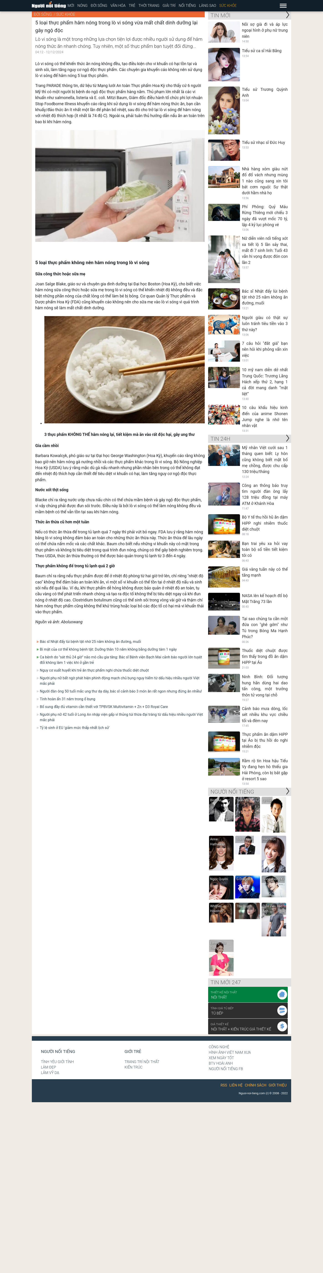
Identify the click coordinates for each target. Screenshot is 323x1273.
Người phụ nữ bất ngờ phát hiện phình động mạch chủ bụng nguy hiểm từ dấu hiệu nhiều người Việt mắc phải (119, 681)
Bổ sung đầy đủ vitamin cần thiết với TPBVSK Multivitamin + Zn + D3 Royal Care (104, 707)
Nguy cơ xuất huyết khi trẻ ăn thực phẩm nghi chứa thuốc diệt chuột (94, 670)
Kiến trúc (133, 1067)
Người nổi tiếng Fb (226, 1069)
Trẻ (132, 5)
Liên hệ (235, 1085)
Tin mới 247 (225, 982)
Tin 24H (220, 439)
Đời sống (99, 5)
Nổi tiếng (187, 5)
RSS (224, 1085)
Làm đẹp (48, 1067)
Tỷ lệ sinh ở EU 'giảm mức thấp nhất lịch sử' (75, 728)
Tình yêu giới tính (57, 1062)
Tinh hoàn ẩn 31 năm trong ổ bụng (67, 699)
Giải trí (169, 5)
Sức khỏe (228, 5)
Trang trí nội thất (141, 1062)
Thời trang (149, 5)
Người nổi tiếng (58, 1051)
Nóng (82, 5)
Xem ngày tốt (221, 1058)
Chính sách (255, 1085)
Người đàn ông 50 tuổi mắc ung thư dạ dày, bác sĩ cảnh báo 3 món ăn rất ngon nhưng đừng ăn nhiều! (121, 691)
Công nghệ (219, 1047)
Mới (71, 5)
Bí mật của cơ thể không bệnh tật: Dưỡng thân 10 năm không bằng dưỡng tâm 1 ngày (108, 649)
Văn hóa (118, 5)
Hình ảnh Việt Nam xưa (230, 1052)
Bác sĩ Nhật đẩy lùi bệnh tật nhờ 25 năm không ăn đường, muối (90, 641)
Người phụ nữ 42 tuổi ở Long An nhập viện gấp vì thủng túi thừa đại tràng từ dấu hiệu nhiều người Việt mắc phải (121, 717)
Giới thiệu (278, 1085)
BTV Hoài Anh (221, 1063)
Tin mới (220, 15)
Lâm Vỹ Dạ (50, 1073)
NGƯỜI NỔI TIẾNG (232, 792)
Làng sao (207, 5)
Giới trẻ (132, 1051)
